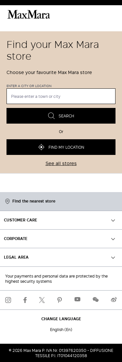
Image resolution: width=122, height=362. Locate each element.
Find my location (61, 147)
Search (61, 116)
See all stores (61, 163)
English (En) (61, 329)
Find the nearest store (30, 201)
